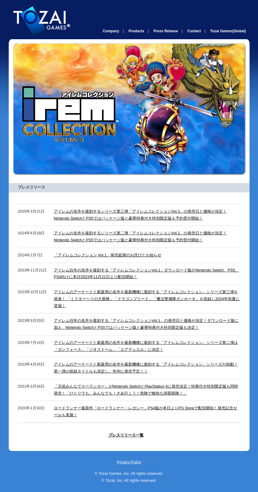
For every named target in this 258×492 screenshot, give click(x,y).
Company (111, 31)
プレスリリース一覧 (126, 435)
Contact (194, 31)
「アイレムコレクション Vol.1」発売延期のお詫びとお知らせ (108, 255)
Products (136, 31)
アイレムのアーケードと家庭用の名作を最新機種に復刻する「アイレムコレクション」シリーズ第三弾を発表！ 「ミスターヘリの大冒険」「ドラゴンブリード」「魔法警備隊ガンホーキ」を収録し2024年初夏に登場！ (147, 299)
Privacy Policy (129, 462)
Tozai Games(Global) (228, 31)
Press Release (166, 31)
